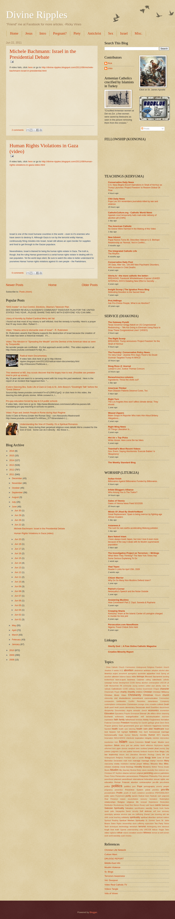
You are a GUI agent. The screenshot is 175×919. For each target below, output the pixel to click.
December (17, 478)
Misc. (166, 763)
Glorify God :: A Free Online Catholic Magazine (132, 646)
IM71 (159, 735)
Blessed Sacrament (153, 677)
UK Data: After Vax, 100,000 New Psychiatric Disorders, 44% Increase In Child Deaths (133, 266)
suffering (140, 824)
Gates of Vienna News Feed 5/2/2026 (125, 503)
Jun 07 (18, 596)
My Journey (124, 770)
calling (148, 680)
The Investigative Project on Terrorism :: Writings (133, 553)
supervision (149, 824)
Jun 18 (18, 544)
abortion (128, 670)
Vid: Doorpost (111, 880)
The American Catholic (120, 226)
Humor (151, 735)
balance (123, 677)
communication (151, 698)
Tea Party (158, 823)
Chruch (158, 695)
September (17, 492)
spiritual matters (162, 817)
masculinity (108, 764)
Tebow (166, 824)
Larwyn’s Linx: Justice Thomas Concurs (126, 369)
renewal (144, 802)
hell (118, 732)
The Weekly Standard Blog (122, 462)
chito (110, 68)
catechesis (157, 680)
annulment (123, 674)
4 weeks (115, 670)
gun (141, 726)
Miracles (154, 764)
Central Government (144, 689)
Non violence (160, 770)
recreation (153, 799)
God (121, 726)
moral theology (127, 767)
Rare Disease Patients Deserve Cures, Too (128, 391)
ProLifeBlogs (115, 300)
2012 (12, 469)
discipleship (108, 710)
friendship (134, 723)
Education (109, 713)
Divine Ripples (36, 14)
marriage (145, 761)
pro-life (165, 789)
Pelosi (112, 776)
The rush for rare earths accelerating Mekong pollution (133, 528)
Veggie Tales (164, 830)
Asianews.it (114, 525)
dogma (129, 710)
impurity (165, 735)
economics (153, 710)
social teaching (115, 817)
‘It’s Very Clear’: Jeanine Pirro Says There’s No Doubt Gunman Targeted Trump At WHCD (132, 356)
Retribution (108, 805)
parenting (148, 773)
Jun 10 (18, 581)
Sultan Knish (114, 478)
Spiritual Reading (111, 820)
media (117, 764)
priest (147, 790)
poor (134, 786)
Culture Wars (110, 854)
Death (166, 704)
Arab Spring (161, 674)
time (159, 827)
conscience (153, 701)
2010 (12, 650)
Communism (164, 698)
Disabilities (155, 707)
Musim (107, 770)
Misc (161, 764)
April (14, 630)
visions (125, 833)
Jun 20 (18, 539)
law (105, 755)
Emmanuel (135, 714)
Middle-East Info (112, 863)
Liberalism (134, 755)
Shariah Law (149, 814)
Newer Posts (14, 285)
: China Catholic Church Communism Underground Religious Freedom (133, 667)
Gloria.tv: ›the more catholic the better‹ (128, 275)
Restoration (164, 802)
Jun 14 (18, 563)
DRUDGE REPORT (114, 858)
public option (109, 796)
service (117, 814)
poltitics (127, 786)
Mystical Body (135, 770)
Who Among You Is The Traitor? (122, 492)
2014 (12, 460)
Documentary (120, 710)
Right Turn (113, 399)
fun (139, 723)
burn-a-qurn (121, 680)
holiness (133, 732)
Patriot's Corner (116, 589)
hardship (165, 726)
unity (141, 830)
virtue (119, 832)
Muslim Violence (112, 867)
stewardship (127, 824)
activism (147, 670)
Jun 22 (18, 524)
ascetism (107, 677)
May (14, 625)
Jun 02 (18, 614)
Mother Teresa (157, 767)
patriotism (165, 773)
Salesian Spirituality (114, 808)
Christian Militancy (161, 692)
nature (144, 770)
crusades (153, 704)
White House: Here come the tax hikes (126, 440)
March (15, 634)
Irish (116, 742)
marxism (160, 761)
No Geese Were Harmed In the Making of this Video (132, 229)
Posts (145, 128)
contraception (121, 704)
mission (107, 767)
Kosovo (151, 751)
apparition (151, 673)
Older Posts (90, 285)
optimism (132, 773)
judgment (114, 751)
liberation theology (146, 755)
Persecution (120, 776)
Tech (106, 827)
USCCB (147, 830)
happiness (157, 726)
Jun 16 (18, 553)
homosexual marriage (159, 732)
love (154, 757)
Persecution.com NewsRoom (123, 624)
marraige (137, 761)
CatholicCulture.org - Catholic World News (130, 212)
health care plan (144, 728)
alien (167, 670)
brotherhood (109, 680)
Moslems (147, 767)
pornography (149, 786)
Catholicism (116, 689)
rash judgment (163, 796)
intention (156, 738)
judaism (107, 751)
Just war (122, 751)
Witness (147, 832)
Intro (42, 33)
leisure (121, 755)
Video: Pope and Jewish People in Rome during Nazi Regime (35, 412)
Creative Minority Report (121, 652)
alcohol (162, 670)
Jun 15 (18, 558)
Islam (123, 741)
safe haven (150, 805)
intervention (164, 738)
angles (115, 674)
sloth (106, 817)
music (166, 767)
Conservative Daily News (121, 182)
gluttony (115, 726)
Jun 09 (18, 586)
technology (124, 827)
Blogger (93, 912)
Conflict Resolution (136, 701)
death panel (109, 707)
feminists (139, 720)
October (16, 488)
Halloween (148, 726)
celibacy (132, 689)
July (14, 502)
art (168, 674)
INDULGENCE (120, 738)
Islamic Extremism (136, 742)
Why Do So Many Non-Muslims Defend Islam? (129, 580)
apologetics (132, 674)
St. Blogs (108, 871)
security (135, 811)
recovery (144, 799)
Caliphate (140, 680)
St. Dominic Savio (153, 820)
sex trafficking (137, 814)
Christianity (134, 694)
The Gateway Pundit (118, 322)
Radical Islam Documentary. (33, 355)
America (108, 673)
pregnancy (108, 790)
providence (150, 793)
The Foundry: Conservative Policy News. (129, 352)
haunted (107, 729)
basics (128, 677)
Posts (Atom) (25, 291)
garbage (151, 723)
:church (166, 667)
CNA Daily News (116, 198)
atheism (115, 677)
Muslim (114, 769)
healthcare (159, 728)
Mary (166, 760)
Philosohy (153, 776)
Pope (139, 786)
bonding (166, 677)
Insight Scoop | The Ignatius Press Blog (128, 289)
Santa (166, 808)
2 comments (18, 130)
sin (168, 814)
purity (128, 796)
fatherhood (130, 720)
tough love (109, 830)
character (164, 688)
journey (162, 748)
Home (14, 33)
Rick (110, 63)
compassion (109, 701)
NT (114, 773)
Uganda (123, 830)
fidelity (146, 720)
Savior (128, 811)
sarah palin (109, 811)
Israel (124, 33)
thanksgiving (152, 827)
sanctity (149, 808)
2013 (12, 465)
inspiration (139, 738)
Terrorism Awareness (114, 876)
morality (138, 766)
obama (126, 773)
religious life (133, 802)
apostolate (142, 674)
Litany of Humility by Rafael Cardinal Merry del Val (30, 318)
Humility (143, 735)
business (131, 680)
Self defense (146, 811)
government (129, 726)
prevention (119, 790)
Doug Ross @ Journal (119, 366)
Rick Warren (134, 805)
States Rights (116, 824)
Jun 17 (18, 549)
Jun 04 (18, 610)
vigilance (113, 833)
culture (160, 704)
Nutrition (119, 773)
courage (141, 704)
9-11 (121, 670)
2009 (12, 655)
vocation (132, 833)
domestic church (140, 710)
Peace (106, 776)
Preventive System (134, 790)
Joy (167, 748)
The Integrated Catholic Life (122, 251)
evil (142, 717)
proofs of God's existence (134, 793)
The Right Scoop (116, 338)
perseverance (132, 776)
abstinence (138, 670)
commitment (137, 698)
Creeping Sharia (116, 611)
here (30, 67)
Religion (121, 802)
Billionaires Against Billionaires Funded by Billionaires (132, 481)
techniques (114, 827)
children (139, 692)
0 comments (18, 273)
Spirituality (139, 820)
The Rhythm (113, 253)
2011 (12, 474)
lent (127, 755)
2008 (12, 659)
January (16, 644)
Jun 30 (18, 510)
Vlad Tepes (113, 566)
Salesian (165, 805)
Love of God (163, 758)
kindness (144, 751)
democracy (130, 707)
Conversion (132, 704)
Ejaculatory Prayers (122, 714)
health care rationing (127, 729)
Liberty (158, 755)
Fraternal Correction (112, 723)
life (163, 755)
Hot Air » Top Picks (118, 437)
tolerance (165, 827)
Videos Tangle (111, 889)
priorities (155, 790)
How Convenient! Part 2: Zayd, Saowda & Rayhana (131, 602)
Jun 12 (18, 572)
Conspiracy (164, 701)
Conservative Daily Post (120, 262)
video (106, 833)
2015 (12, 455)
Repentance (153, 802)
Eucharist (108, 717)
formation (165, 720)
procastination (109, 793)
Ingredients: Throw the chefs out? (123, 380)
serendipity (108, 814)
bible (134, 677)
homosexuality (110, 735)
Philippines (143, 776)
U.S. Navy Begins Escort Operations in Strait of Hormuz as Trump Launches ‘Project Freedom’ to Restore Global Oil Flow (135, 188)
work (106, 836)
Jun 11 (18, 577)
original (140, 773)
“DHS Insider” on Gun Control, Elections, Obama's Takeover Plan (37, 307)
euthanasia (119, 717)
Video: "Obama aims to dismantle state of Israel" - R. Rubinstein (37, 330)
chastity (131, 692)
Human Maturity (131, 735)
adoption (155, 670)
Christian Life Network (115, 850)
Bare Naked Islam (117, 536)
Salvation (129, 808)
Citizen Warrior (116, 577)
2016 (12, 451)
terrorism (133, 827)
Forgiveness (154, 720)
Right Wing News (117, 426)
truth (117, 830)
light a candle (138, 758)
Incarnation (108, 738)
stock (135, 824)
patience (156, 773)
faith (116, 719)
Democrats (140, 707)
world (111, 836)
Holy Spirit (143, 732)
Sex (110, 33)
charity (123, 692)
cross (147, 704)
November (17, 483)
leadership (113, 755)
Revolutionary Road (121, 805)
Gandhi (144, 723)
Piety (77, 33)
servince (124, 814)
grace (137, 726)
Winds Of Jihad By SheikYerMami (125, 511)
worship (116, 836)
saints (158, 805)
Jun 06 (18, 600)
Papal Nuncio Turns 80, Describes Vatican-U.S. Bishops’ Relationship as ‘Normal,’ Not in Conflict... (134, 241)
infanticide (130, 738)
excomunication (153, 717)
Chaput (156, 689)
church (165, 695)
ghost (157, 723)
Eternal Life (145, 713)
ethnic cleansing (162, 714)
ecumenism (164, 710)
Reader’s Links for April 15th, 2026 (124, 569)
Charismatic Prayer (112, 692)
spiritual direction (148, 817)
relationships (110, 802)
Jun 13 (18, 567)
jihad (156, 748)
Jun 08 (18, 591)
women (166, 833)
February (16, 639)
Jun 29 (18, 515)
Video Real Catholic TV (115, 884)
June (14, 506)
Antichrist (94, 33)
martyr (153, 761)
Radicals (153, 796)
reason (122, 799)
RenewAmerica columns (120, 377)
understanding (132, 830)
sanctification (139, 808)
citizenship (108, 698)
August (15, 497)
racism (135, 796)
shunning (158, 814)
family (122, 719)
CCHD (125, 689)
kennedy (136, 751)
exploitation (108, 720)
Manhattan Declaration (113, 761)
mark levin (127, 761)
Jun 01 (18, 619)
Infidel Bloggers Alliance (121, 489)
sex (129, 814)
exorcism (165, 717)
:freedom (107, 670)
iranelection (108, 742)
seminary (165, 811)
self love (156, 811)
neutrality (150, 770)
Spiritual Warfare (126, 820)
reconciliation (133, 799)
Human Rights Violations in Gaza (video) (34, 533)
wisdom (140, 833)
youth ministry (126, 836)
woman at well (157, 833)
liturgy (148, 757)
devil (148, 707)
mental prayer (136, 764)
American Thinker (117, 388)
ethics (153, 713)
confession (121, 701)
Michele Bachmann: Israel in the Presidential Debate (43, 54)
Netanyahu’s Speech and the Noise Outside (128, 591)
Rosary (142, 805)
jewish (151, 748)
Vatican (155, 830)
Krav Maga (160, 751)
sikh (164, 814)
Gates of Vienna (116, 501)
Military (146, 764)
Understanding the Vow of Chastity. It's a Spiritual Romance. (49, 424)
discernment (164, 707)
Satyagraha (120, 811)
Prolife (119, 792)
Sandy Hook (158, 808)
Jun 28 (18, 520)
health (115, 728)
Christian (147, 692)
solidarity (125, 817)
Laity (167, 751)
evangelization (132, 717)
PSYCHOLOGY (162, 793)
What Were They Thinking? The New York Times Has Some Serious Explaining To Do (132, 557)
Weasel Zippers (116, 413)
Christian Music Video (115, 695)
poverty (159, 786)
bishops (140, 676)
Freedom (125, 722)
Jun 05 (18, 605)
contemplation (109, 704)
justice (129, 751)
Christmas (148, 695)
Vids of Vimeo (111, 893)
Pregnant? (60, 33)
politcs (107, 786)
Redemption (164, 799)
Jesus (28, 33)
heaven (112, 732)
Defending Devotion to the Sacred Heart (126, 292)
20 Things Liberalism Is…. (120, 429)
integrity (148, 738)
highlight (124, 732)
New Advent (114, 237)
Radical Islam (143, 796)
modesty (115, 767)
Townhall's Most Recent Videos (124, 448)
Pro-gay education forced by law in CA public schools (31, 401)
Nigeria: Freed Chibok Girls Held (123, 627)
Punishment (120, 796)
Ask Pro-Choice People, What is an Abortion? (129, 303)
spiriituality (135, 817)
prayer (166, 786)
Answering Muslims (118, 600)
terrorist (142, 826)
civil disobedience (122, 698)
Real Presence (111, 799)
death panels (120, 707)
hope (121, 735)
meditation (125, 764)
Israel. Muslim (157, 742)
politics (117, 786)
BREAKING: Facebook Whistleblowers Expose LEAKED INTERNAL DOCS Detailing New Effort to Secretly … (134, 279)
